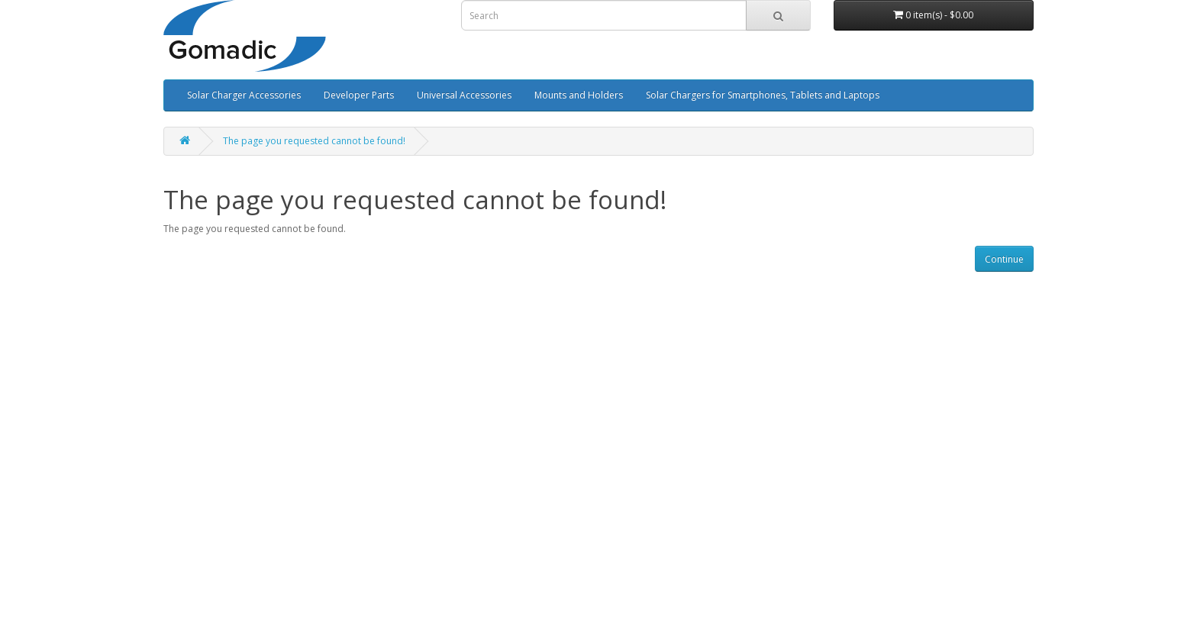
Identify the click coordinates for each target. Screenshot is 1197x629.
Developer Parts (359, 95)
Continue (1004, 259)
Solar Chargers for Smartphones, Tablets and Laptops (762, 95)
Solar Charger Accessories (244, 95)
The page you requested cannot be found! (314, 140)
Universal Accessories (464, 95)
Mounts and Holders (578, 95)
